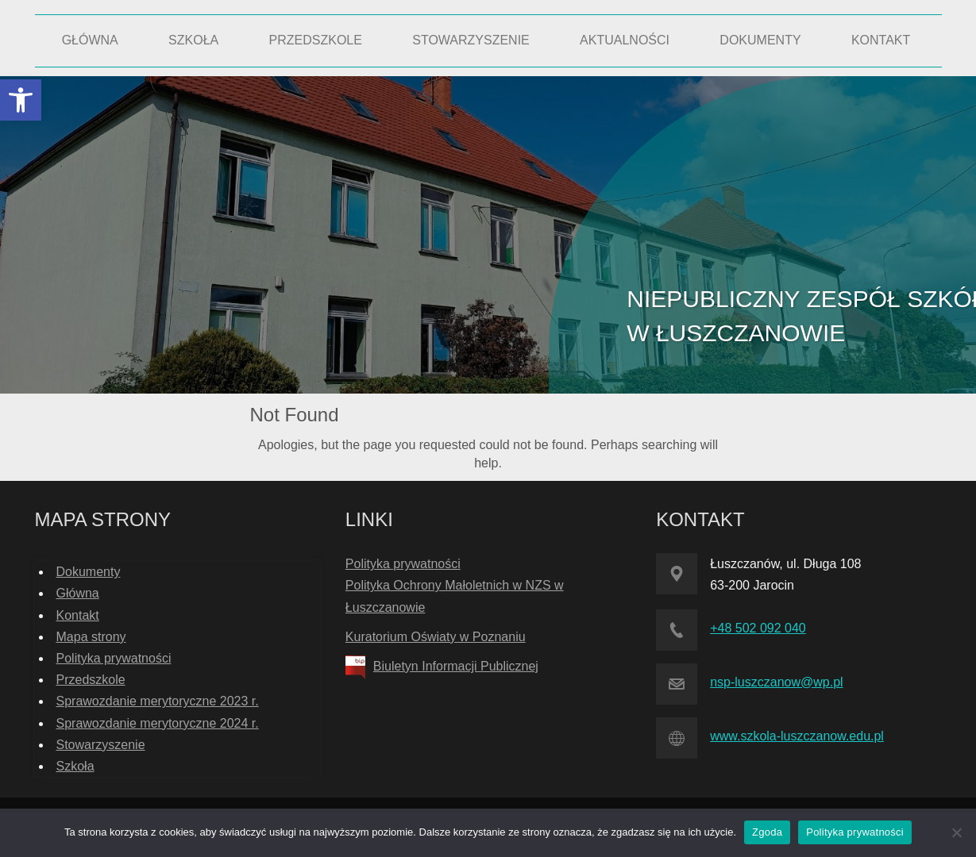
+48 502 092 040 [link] (758, 628)
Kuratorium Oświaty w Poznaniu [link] (435, 637)
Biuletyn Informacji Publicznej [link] (455, 666)
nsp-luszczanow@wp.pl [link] (776, 682)
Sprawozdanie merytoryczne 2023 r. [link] (157, 701)
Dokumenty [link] (88, 571)
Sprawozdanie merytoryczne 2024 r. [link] (157, 723)
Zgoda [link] (767, 832)
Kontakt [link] (77, 615)
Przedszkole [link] (90, 679)
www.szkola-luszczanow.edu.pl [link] (797, 736)
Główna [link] (77, 593)
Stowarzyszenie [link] (100, 744)
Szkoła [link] (75, 766)
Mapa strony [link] (91, 637)
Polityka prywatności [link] (114, 658)
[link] (20, 100)
